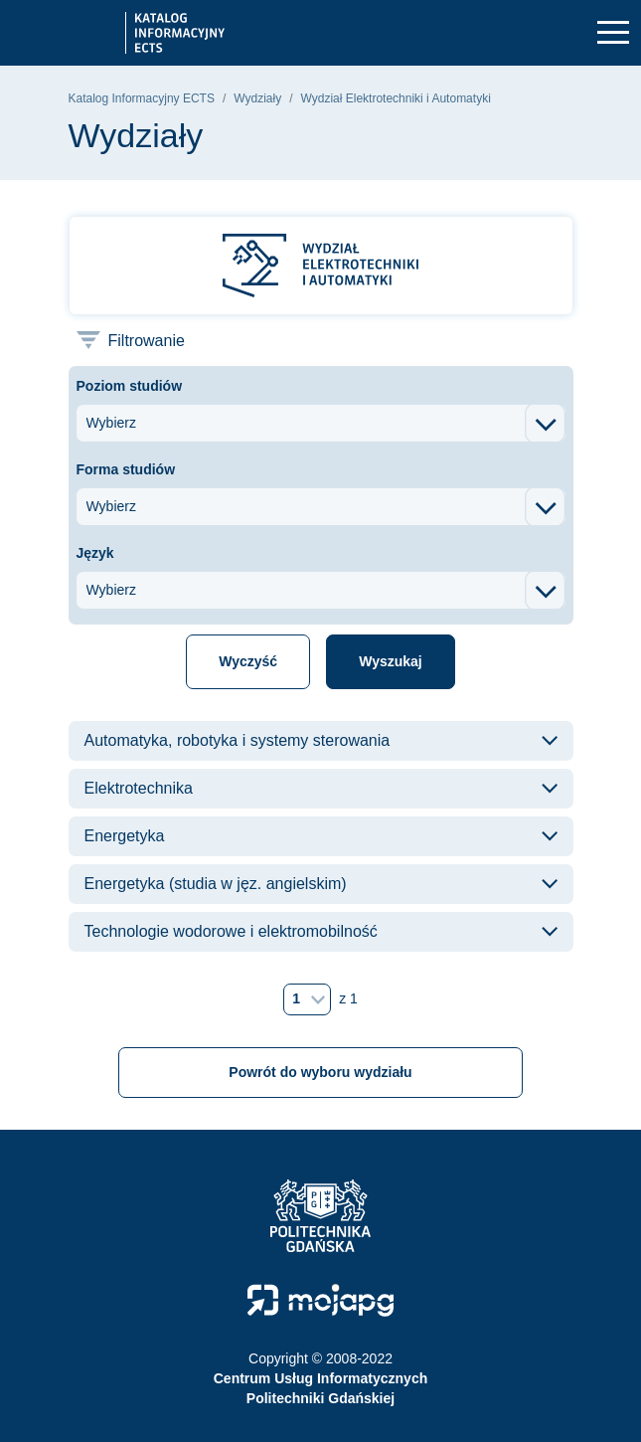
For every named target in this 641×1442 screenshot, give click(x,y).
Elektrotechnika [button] (138, 788)
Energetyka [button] (124, 835)
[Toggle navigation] (613, 33)
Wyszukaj (390, 661)
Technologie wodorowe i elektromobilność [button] (231, 931)
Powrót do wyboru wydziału (320, 1072)
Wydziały (257, 98)
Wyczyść (248, 661)
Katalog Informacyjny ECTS (142, 98)
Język (95, 553)
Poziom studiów (130, 386)
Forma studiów (126, 469)
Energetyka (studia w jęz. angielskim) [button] (215, 883)
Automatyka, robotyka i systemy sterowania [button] (237, 740)
